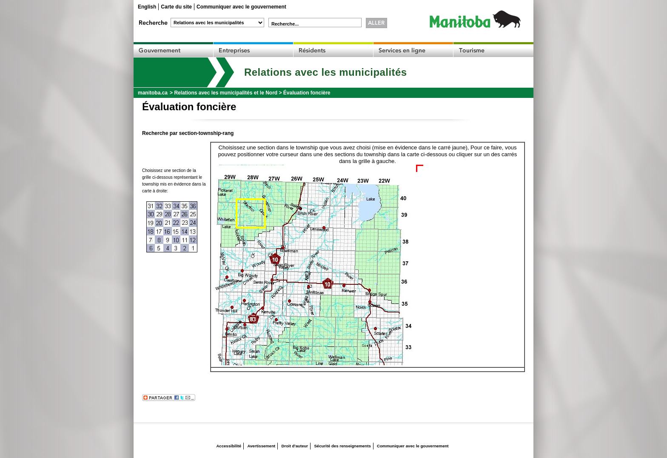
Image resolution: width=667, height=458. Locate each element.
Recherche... (285, 23)
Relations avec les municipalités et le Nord (225, 93)
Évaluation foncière (307, 93)
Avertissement (261, 446)
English (147, 7)
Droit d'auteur (295, 446)
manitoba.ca (153, 93)
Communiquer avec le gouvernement (241, 7)
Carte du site (176, 7)
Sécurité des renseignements (342, 446)
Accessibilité (228, 446)
